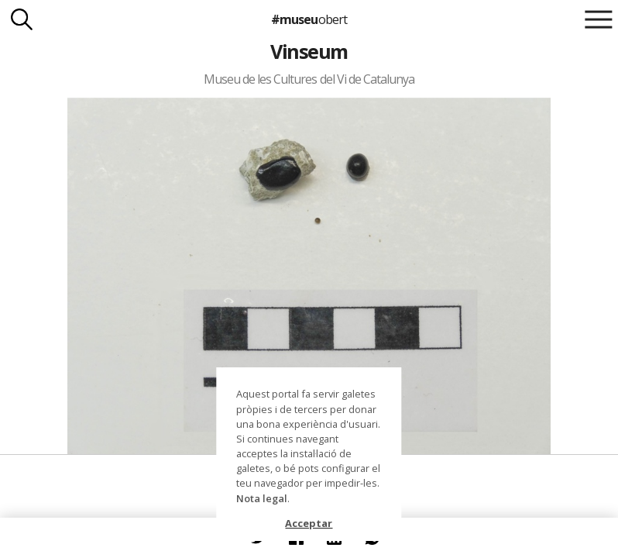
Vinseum (308, 51)
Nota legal (261, 498)
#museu (308, 19)
